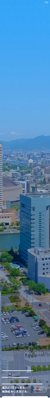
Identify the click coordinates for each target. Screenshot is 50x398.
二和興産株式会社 (18, 3)
